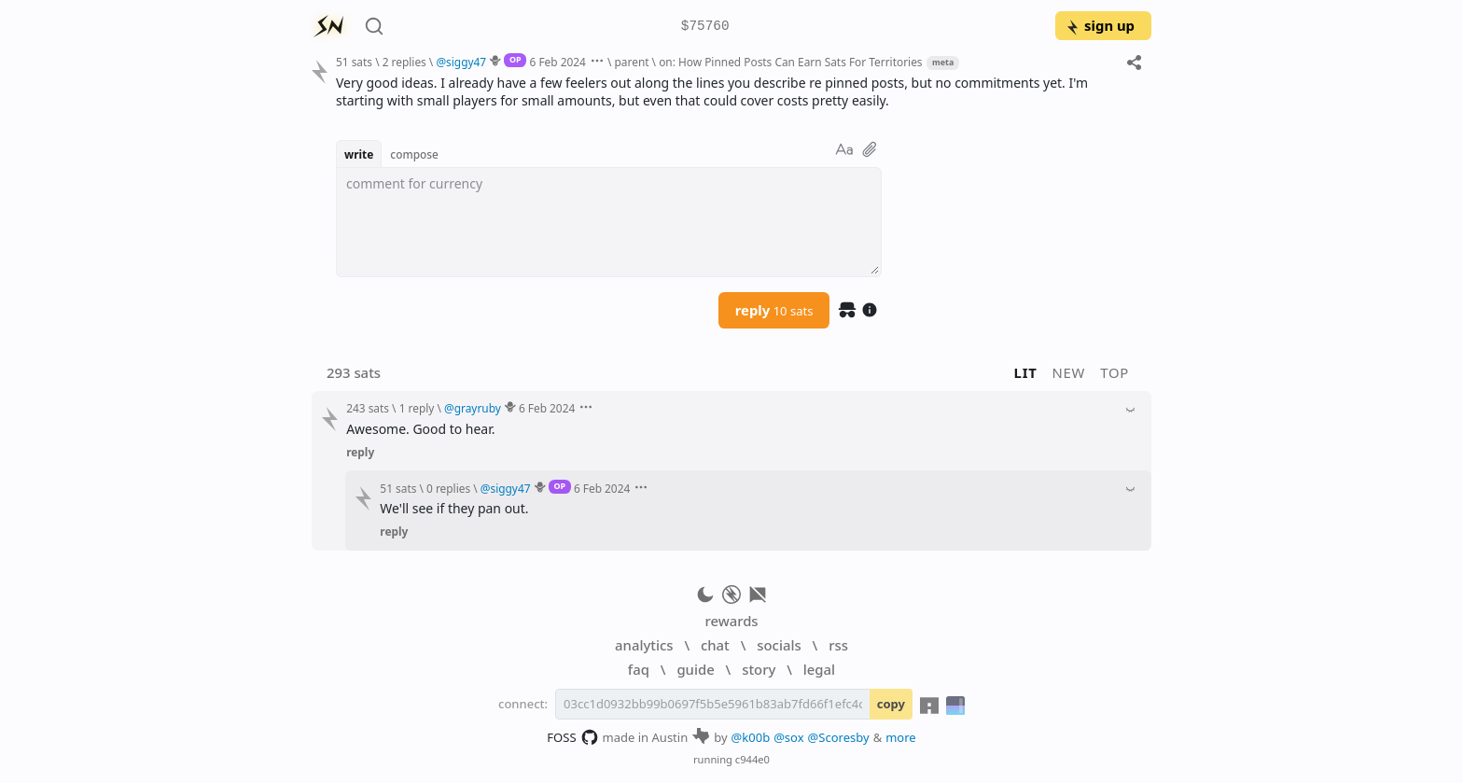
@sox (788, 737)
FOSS (572, 737)
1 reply (417, 407)
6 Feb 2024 (558, 61)
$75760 (705, 26)
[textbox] (609, 222)
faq (638, 669)
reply (774, 310)
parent (632, 61)
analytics (644, 645)
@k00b (751, 737)
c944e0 (752, 759)
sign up (1100, 25)
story (758, 669)
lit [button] (1026, 372)
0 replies (448, 488)
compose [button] (414, 154)
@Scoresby (839, 737)
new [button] (1069, 372)
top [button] (1114, 372)
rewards (731, 620)
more (900, 737)
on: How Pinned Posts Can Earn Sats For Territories (790, 61)
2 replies (404, 61)
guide (695, 669)
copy (891, 703)
